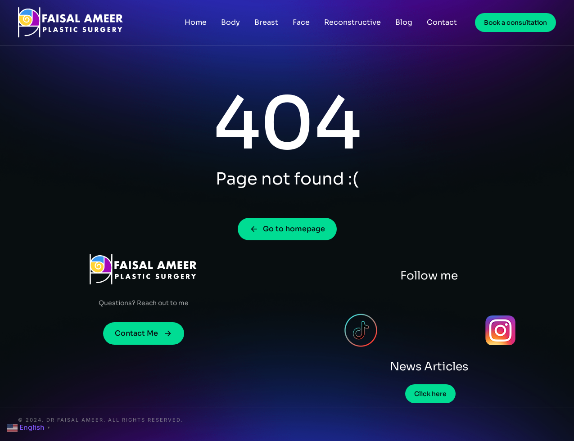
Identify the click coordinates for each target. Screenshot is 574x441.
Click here (430, 394)
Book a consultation (515, 22)
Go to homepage (287, 229)
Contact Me (143, 333)
